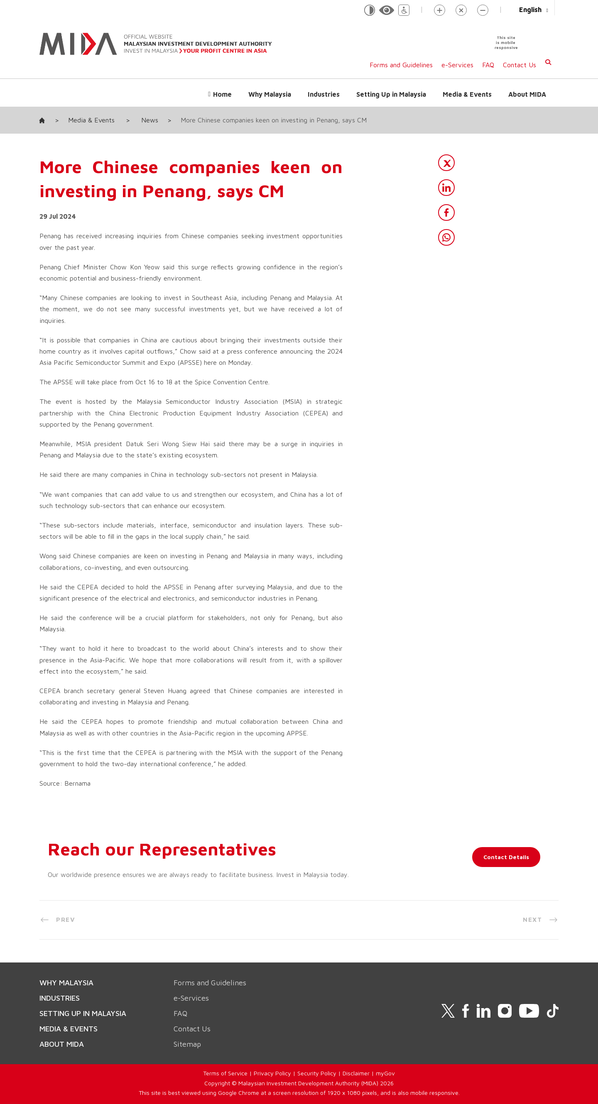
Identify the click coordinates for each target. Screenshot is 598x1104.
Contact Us (519, 64)
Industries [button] (324, 94)
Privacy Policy (272, 1073)
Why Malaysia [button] (269, 94)
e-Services (457, 64)
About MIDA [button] (527, 94)
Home (222, 94)
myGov (385, 1073)
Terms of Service (225, 1073)
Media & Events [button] (467, 94)
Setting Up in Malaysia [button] (391, 94)
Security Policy (316, 1073)
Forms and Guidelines (401, 64)
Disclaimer (356, 1073)
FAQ (488, 64)
